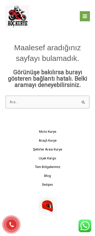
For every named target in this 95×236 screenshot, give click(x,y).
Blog (47, 176)
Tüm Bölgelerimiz (47, 167)
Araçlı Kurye (47, 140)
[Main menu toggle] (85, 16)
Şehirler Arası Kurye (47, 149)
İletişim (47, 184)
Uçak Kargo (47, 158)
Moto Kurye (47, 131)
